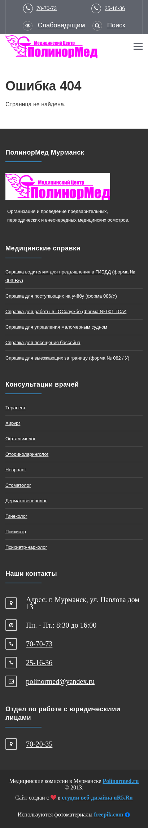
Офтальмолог (20, 438)
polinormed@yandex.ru (60, 681)
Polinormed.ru (121, 781)
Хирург (12, 423)
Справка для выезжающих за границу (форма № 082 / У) (67, 358)
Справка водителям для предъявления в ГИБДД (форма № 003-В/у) (70, 276)
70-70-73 (46, 8)
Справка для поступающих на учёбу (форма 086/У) (61, 296)
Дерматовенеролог (26, 500)
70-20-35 (39, 744)
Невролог (15, 469)
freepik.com (108, 814)
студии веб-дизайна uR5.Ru (97, 797)
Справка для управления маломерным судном (56, 327)
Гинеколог (16, 516)
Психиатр (15, 531)
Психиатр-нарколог (26, 547)
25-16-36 (115, 8)
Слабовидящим (61, 25)
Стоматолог (18, 485)
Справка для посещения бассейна (42, 342)
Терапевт (15, 407)
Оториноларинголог (26, 454)
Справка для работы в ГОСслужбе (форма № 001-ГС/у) (65, 311)
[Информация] (127, 815)
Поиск (116, 25)
